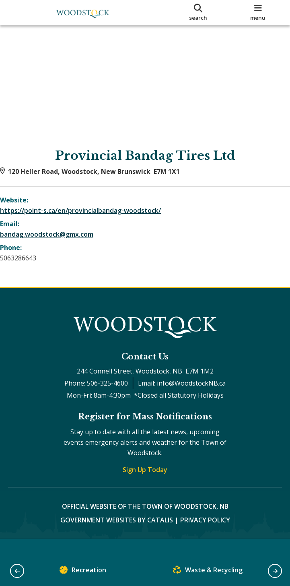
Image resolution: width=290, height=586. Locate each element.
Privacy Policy (205, 536)
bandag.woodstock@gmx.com (54, 242)
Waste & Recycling (208, 571)
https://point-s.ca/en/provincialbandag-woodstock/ (88, 218)
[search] (198, 12)
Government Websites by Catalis (116, 536)
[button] (17, 571)
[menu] (258, 12)
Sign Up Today (145, 485)
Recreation (83, 571)
